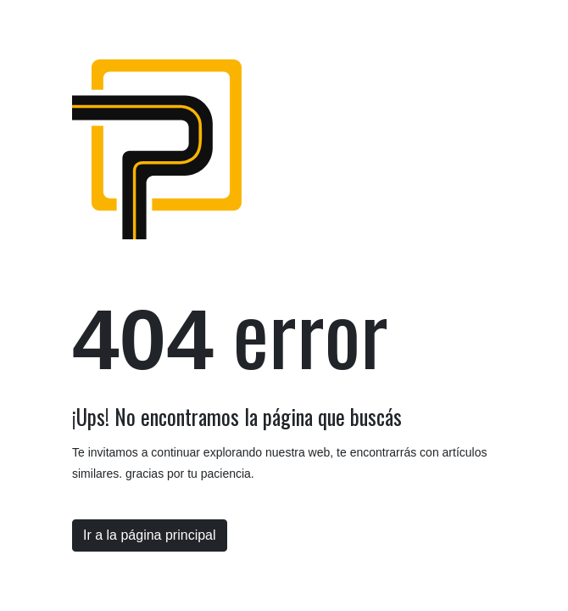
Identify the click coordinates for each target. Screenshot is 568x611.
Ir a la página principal (149, 535)
